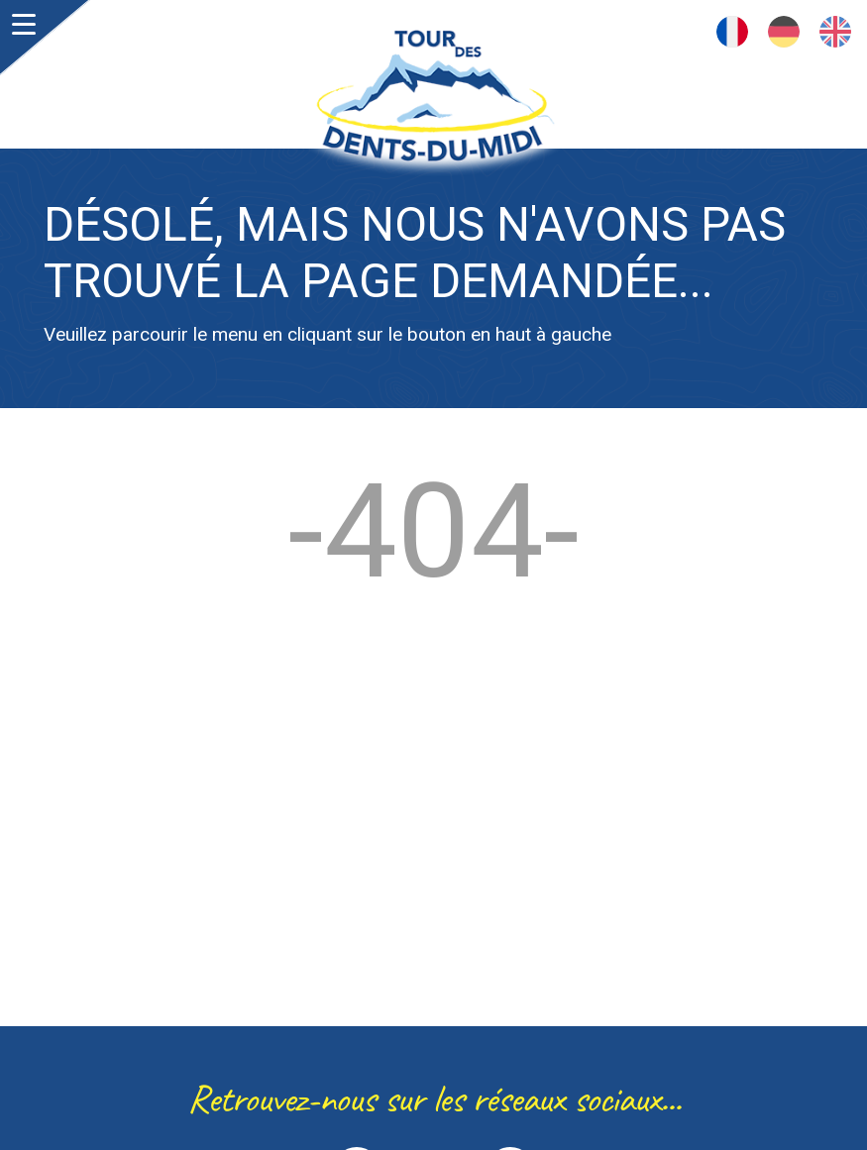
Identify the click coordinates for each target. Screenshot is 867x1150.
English (835, 32)
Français (732, 32)
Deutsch (784, 32)
